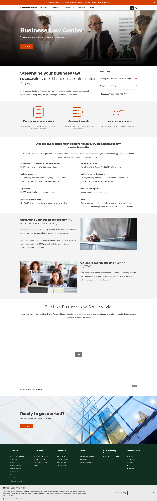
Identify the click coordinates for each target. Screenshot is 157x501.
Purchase (69, 8)
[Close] (154, 493)
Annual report (14, 459)
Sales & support (61, 456)
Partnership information (41, 456)
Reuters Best (84, 459)
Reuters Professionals (87, 463)
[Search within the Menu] (132, 8)
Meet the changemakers (100, 2)
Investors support (62, 459)
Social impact (14, 478)
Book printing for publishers (111, 456)
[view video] (78, 354)
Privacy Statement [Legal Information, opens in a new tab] (21, 499)
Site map (36, 466)
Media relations (61, 463)
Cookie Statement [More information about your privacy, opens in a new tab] (9, 499)
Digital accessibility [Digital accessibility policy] (16, 466)
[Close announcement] (154, 2)
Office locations (61, 466)
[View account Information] (136, 8)
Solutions (44, 8)
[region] (78, 493)
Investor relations (15, 469)
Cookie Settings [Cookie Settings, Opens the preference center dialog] (121, 493)
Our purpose (14, 472)
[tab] (44, 7)
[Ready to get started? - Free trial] (26, 426)
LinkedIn (130, 463)
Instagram (131, 459)
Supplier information (40, 459)
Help (93, 8)
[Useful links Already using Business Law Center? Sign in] (118, 78)
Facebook (131, 456)
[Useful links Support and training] (118, 86)
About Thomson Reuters (17, 456)
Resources (82, 8)
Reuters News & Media (87, 456)
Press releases (15, 475)
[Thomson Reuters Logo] (28, 7)
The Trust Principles (16, 481)
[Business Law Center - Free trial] (26, 46)
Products (57, 8)
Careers (12, 463)
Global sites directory (40, 463)
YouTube (130, 469)
